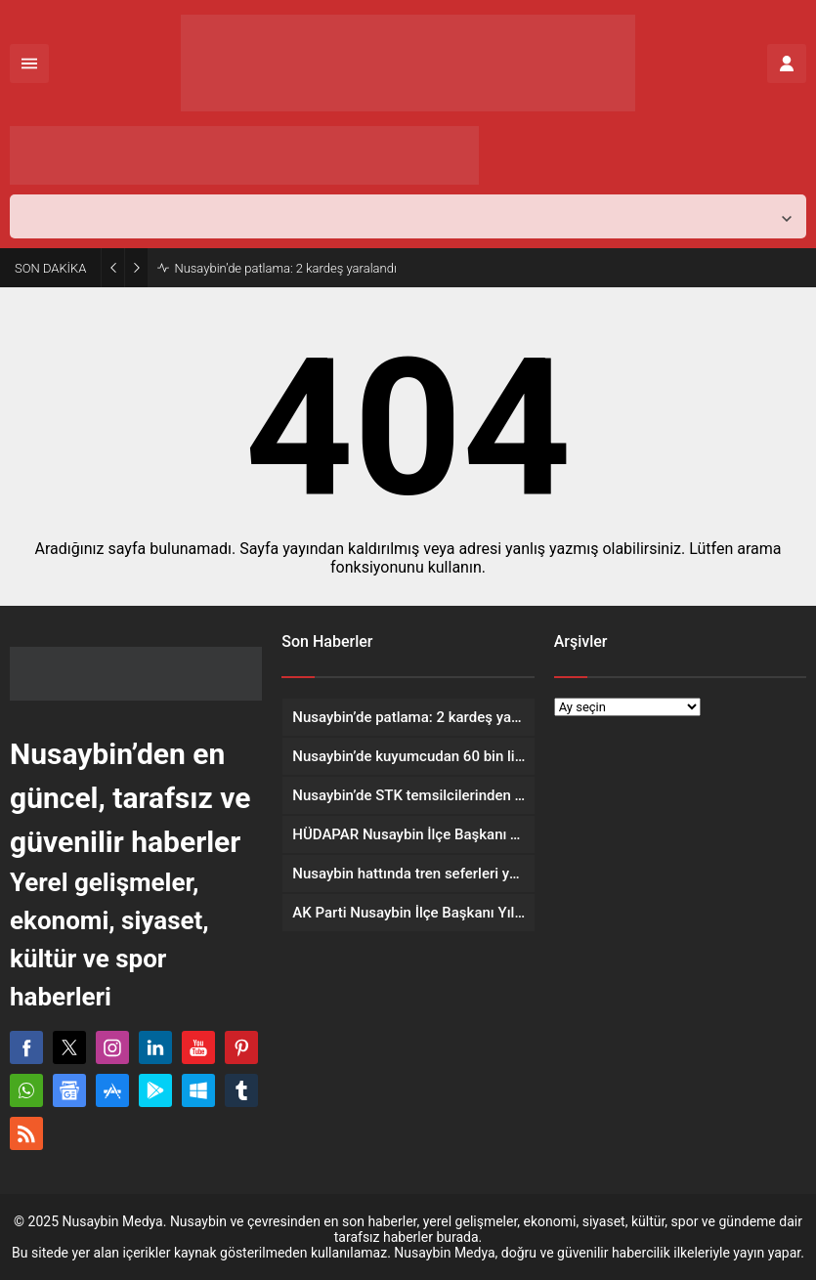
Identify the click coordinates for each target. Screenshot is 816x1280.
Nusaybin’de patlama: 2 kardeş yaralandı (285, 268)
